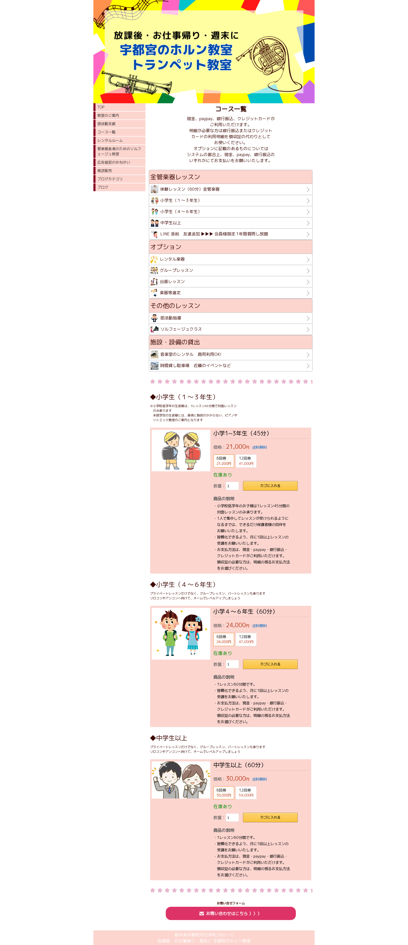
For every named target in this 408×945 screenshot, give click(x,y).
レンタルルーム (110, 140)
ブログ (102, 187)
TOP (100, 107)
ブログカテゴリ (110, 178)
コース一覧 (106, 132)
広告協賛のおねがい (113, 162)
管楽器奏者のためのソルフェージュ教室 (119, 151)
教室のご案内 (108, 115)
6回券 (223, 461)
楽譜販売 (104, 170)
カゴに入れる (270, 485)
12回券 (246, 461)
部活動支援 (106, 123)
